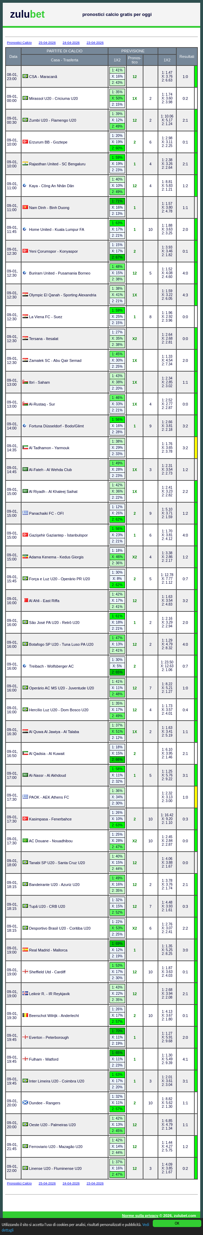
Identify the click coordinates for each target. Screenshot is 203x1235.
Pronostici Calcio (19, 42)
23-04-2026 (95, 42)
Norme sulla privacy (140, 1216)
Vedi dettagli (11, 1230)
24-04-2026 (71, 42)
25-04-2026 (47, 42)
